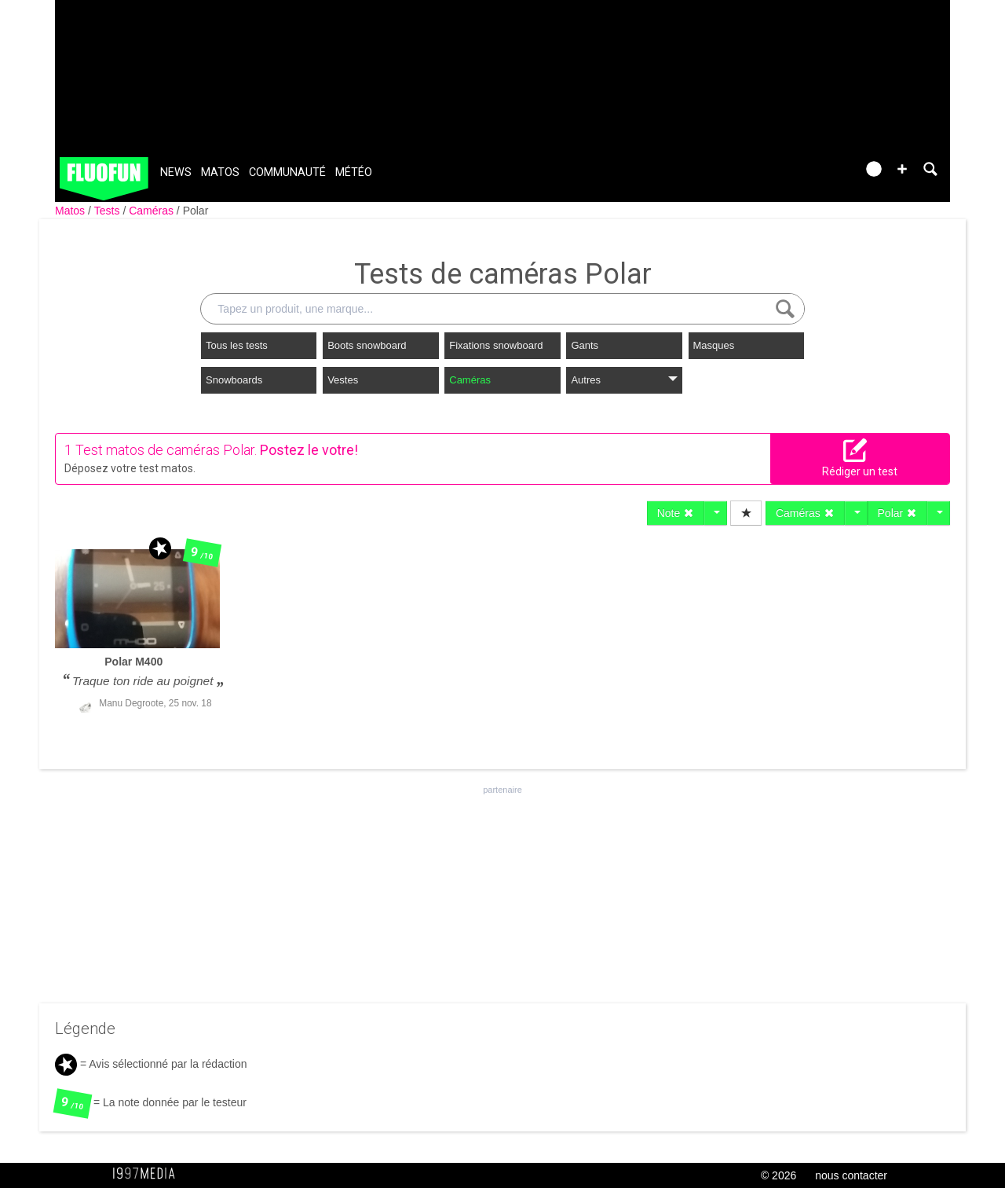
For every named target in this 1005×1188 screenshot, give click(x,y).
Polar (196, 210)
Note (675, 513)
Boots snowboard (366, 345)
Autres (624, 380)
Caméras (153, 210)
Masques (714, 345)
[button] (902, 169)
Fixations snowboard (496, 345)
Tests (108, 210)
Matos (220, 172)
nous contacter (851, 1175)
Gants (584, 345)
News (176, 172)
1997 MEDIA (148, 1174)
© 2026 (778, 1175)
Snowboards (234, 380)
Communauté (287, 172)
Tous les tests (237, 345)
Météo (353, 172)
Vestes (342, 380)
